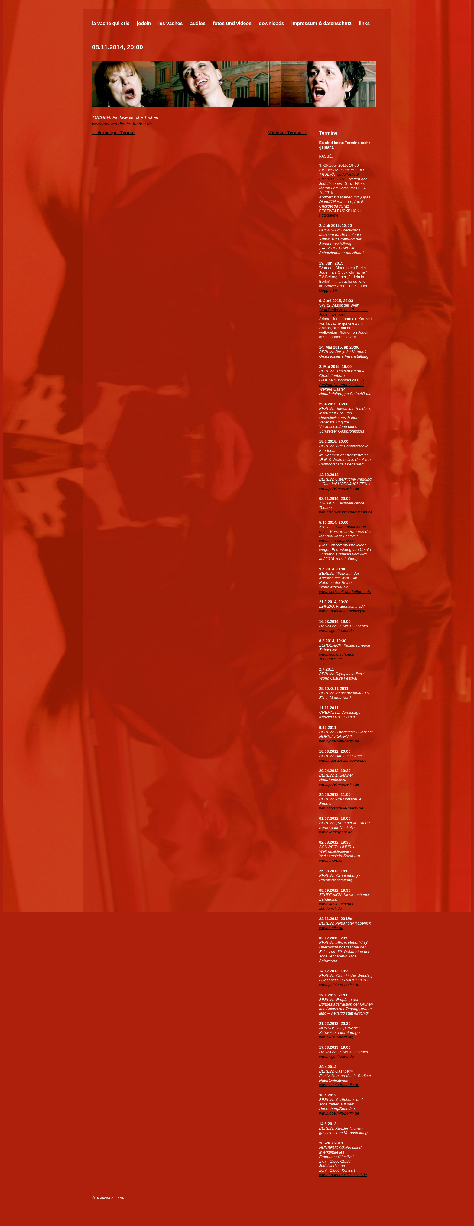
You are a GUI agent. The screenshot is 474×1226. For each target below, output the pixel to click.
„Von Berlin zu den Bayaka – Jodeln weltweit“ (343, 312)
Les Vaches (170, 23)
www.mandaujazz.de (337, 540)
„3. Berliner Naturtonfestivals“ (342, 382)
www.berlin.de (331, 927)
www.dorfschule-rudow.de (341, 808)
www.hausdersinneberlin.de (343, 760)
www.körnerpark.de (335, 832)
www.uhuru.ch (331, 860)
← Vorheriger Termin (113, 132)
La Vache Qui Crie (111, 23)
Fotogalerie (329, 215)
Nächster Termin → (287, 132)
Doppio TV (328, 290)
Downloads (271, 23)
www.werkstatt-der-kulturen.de (345, 591)
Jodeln (144, 23)
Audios (198, 23)
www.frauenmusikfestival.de (343, 1175)
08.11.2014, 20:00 (117, 46)
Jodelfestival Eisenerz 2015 (339, 176)
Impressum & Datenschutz (321, 23)
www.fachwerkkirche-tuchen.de (122, 123)
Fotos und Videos (232, 23)
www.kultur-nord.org (336, 1037)
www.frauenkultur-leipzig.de (342, 611)
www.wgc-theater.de (336, 630)
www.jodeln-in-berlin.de (339, 488)
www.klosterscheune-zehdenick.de (337, 656)
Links (364, 23)
